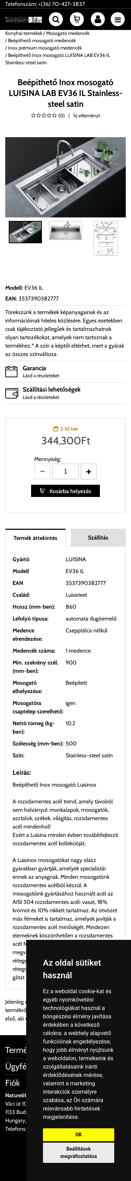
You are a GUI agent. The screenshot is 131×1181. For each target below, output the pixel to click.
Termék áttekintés (35, 538)
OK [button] (78, 1134)
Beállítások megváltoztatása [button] (78, 1152)
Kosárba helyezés (69, 491)
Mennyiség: (47, 459)
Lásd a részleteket (41, 375)
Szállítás (98, 537)
